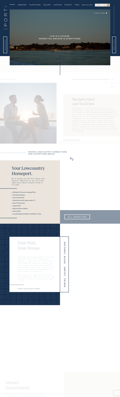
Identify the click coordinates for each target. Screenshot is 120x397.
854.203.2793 (87, 5)
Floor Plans (35, 5)
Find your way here (28, 289)
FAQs (77, 5)
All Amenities (77, 217)
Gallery (47, 5)
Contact (68, 5)
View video (99, 13)
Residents (5, 44)
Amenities (22, 5)
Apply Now (114, 44)
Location (57, 5)
